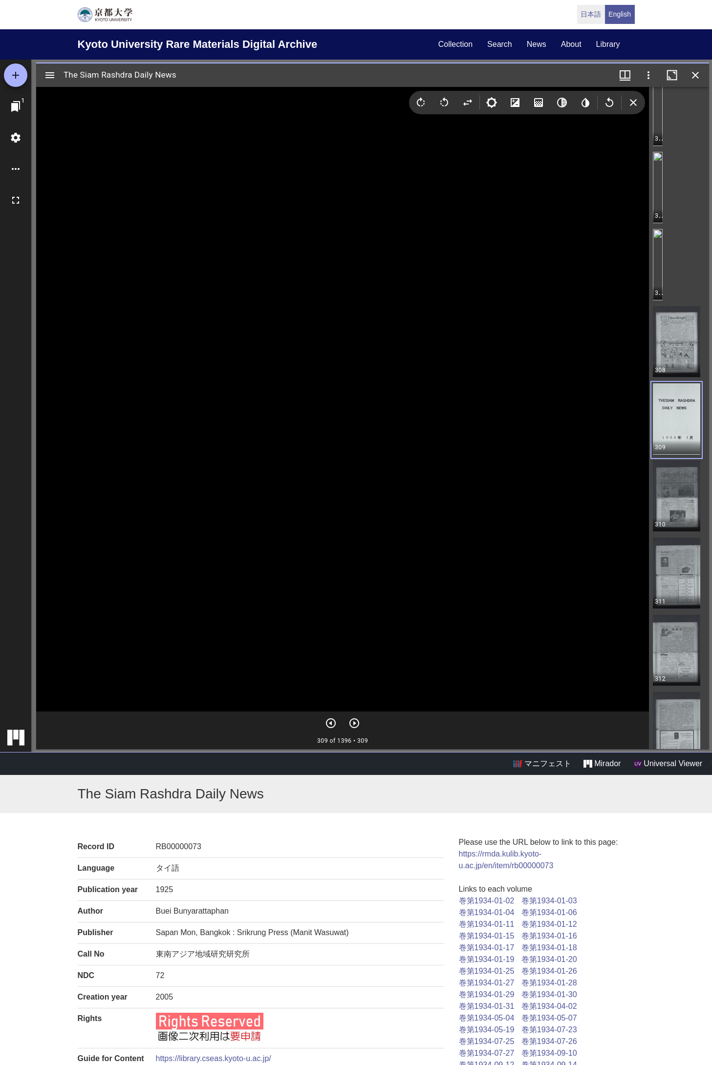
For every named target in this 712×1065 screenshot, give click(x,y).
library (608, 44)
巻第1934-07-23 (549, 1029)
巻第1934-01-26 (549, 971)
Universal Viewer (668, 763)
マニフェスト (542, 763)
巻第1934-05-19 (487, 1029)
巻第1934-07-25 (487, 1041)
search (499, 44)
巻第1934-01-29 (487, 994)
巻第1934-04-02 (549, 1006)
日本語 (591, 14)
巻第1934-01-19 (487, 959)
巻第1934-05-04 (487, 1018)
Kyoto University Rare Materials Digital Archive (198, 44)
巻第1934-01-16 (549, 936)
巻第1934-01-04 (487, 912)
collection (455, 44)
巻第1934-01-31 (487, 1006)
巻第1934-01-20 (549, 959)
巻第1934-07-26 (549, 1041)
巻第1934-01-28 (549, 983)
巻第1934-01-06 (549, 912)
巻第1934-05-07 (549, 1018)
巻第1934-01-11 (487, 924)
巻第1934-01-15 (487, 936)
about (571, 44)
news (536, 44)
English (619, 14)
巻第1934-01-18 (549, 947)
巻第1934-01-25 (487, 971)
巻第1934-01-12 (549, 924)
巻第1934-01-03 (549, 901)
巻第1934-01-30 (549, 994)
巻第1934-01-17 (487, 947)
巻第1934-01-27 (487, 983)
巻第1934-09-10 (549, 1053)
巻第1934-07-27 (487, 1053)
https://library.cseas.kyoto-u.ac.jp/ (213, 1058)
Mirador (602, 763)
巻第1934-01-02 (487, 901)
